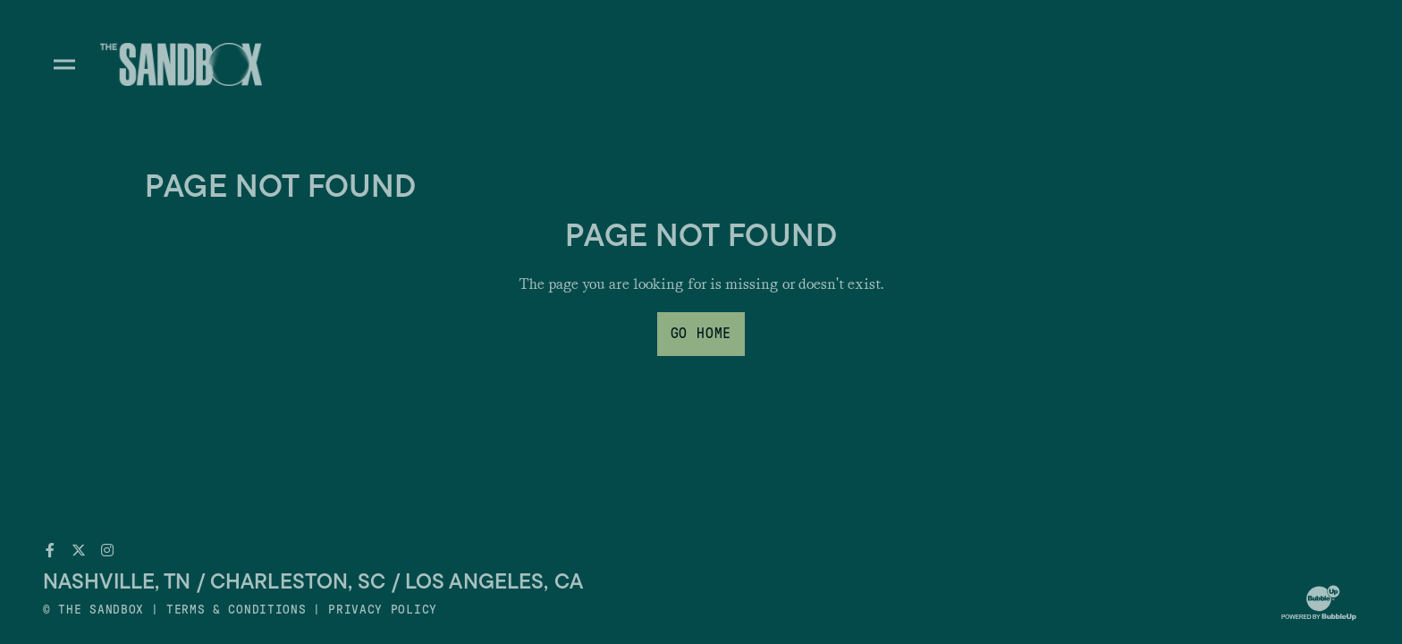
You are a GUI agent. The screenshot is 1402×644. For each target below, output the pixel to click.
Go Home (701, 333)
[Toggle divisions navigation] (64, 64)
